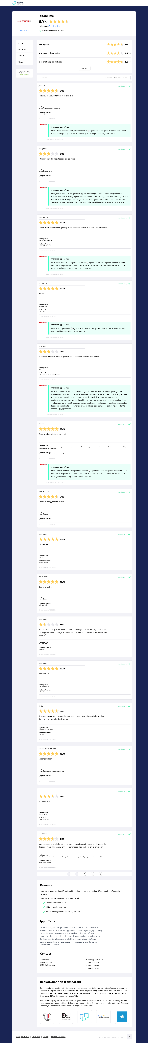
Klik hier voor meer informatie (104, 1003)
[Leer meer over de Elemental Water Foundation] (122, 1016)
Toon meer (85, 68)
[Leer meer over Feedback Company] (84, 1016)
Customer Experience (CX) (109, 993)
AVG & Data (36, 1037)
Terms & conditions (58, 1037)
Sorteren (109, 78)
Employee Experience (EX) (66, 996)
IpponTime (46, 15)
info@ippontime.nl (96, 959)
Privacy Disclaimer (22, 1037)
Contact (45, 1037)
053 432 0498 (93, 962)
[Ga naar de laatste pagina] (100, 874)
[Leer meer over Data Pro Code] (47, 1016)
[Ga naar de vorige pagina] (76, 874)
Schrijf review (54, 26)
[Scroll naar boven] (129, 1036)
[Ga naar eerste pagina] (68, 874)
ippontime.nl (93, 965)
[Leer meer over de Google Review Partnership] (103, 1016)
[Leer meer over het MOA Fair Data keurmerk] (66, 1016)
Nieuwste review (122, 78)
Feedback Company (116, 1037)
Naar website (24, 30)
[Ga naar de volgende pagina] (92, 874)
